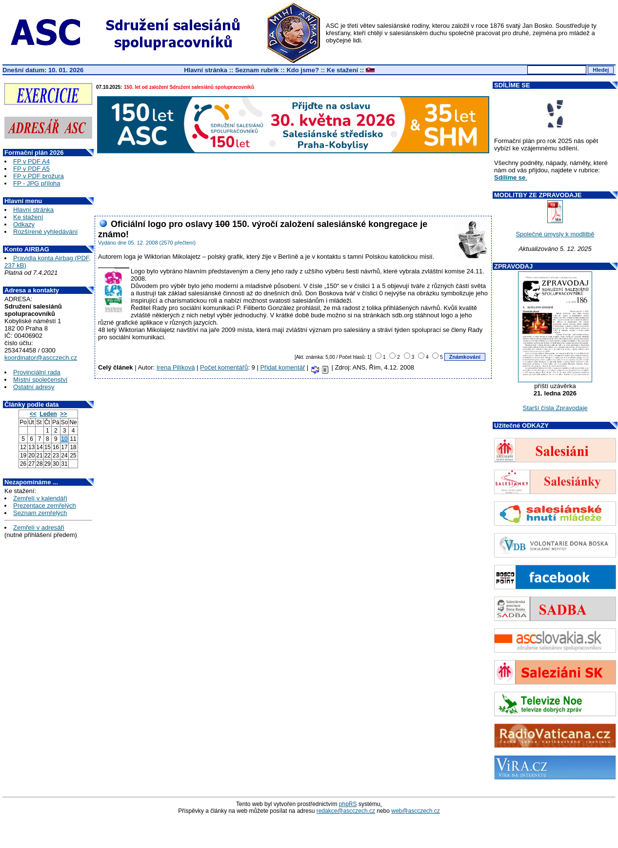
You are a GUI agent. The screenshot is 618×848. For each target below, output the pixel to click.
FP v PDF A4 (31, 161)
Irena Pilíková (176, 367)
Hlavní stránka (205, 70)
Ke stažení (342, 70)
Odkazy (24, 224)
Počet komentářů (224, 367)
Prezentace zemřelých (44, 505)
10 (64, 438)
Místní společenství (40, 379)
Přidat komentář (282, 367)
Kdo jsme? (302, 70)
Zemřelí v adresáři (38, 527)
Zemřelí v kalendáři (40, 498)
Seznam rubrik (257, 70)
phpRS (348, 804)
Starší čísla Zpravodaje (555, 408)
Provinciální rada (36, 372)
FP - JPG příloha (36, 183)
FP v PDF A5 (31, 168)
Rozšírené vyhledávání (45, 231)
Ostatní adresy (34, 387)
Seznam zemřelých (40, 513)
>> (63, 414)
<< (33, 414)
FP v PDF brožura (38, 176)
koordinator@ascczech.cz (40, 357)
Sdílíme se (509, 177)
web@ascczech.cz (415, 810)
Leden (48, 414)
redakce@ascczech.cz (346, 810)
